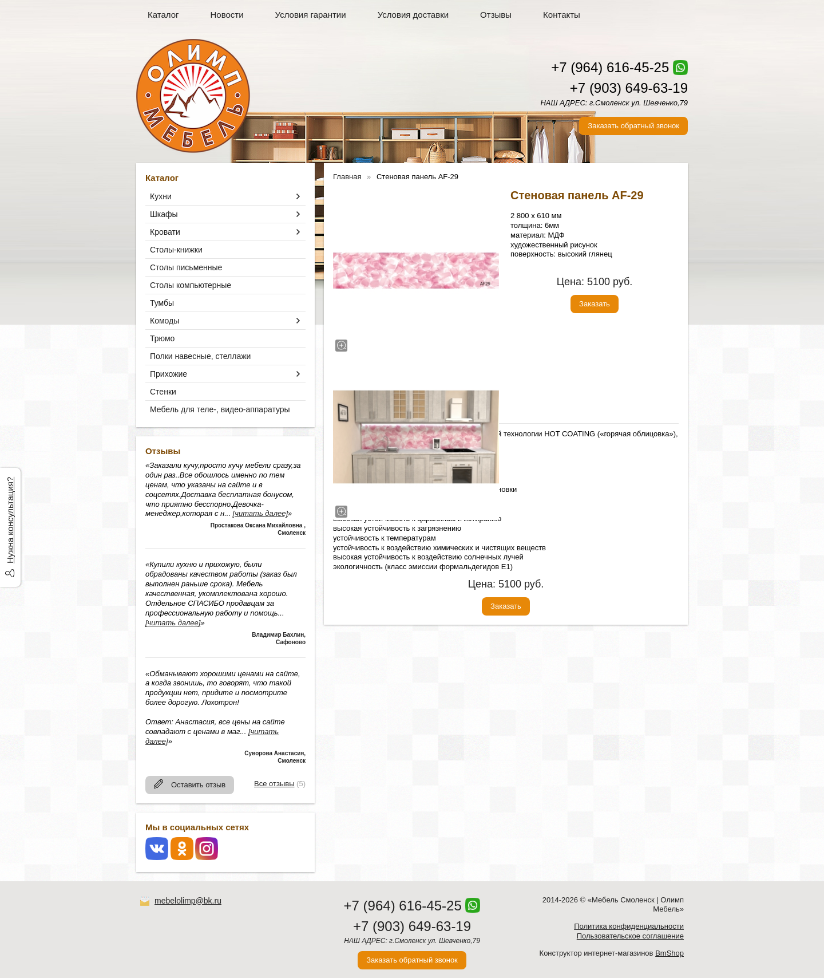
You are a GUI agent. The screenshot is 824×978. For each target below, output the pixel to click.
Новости (227, 14)
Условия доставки (413, 14)
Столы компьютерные (190, 285)
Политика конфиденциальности (629, 926)
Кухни (161, 196)
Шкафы (164, 214)
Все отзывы (274, 783)
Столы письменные (186, 267)
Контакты (561, 14)
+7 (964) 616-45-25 (610, 67)
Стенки (163, 391)
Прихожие (168, 373)
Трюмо (162, 338)
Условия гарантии (310, 14)
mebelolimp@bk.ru (187, 900)
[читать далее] (260, 513)
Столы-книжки (176, 249)
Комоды (164, 320)
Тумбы (162, 302)
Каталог (163, 14)
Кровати (165, 231)
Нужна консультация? (10, 520)
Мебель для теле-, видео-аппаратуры (220, 409)
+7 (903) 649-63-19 (629, 88)
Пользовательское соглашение (630, 936)
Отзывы (496, 14)
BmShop (669, 953)
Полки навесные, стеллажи (200, 356)
